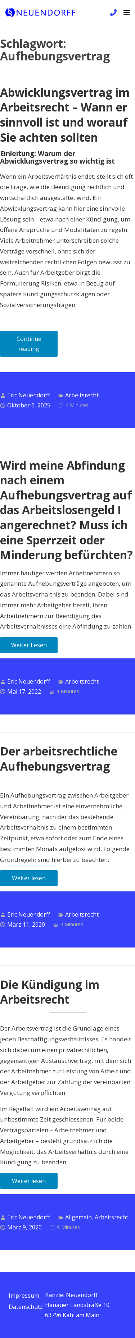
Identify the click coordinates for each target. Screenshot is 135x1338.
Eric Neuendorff (28, 395)
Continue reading (37, 346)
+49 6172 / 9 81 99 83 (112, 12)
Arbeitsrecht (82, 395)
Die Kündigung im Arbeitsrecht (49, 992)
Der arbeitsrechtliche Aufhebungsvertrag (58, 758)
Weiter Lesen (29, 645)
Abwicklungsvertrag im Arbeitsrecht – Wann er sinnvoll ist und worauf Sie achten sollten (65, 115)
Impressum (24, 1296)
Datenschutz (26, 1307)
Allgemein (78, 1217)
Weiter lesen (29, 878)
